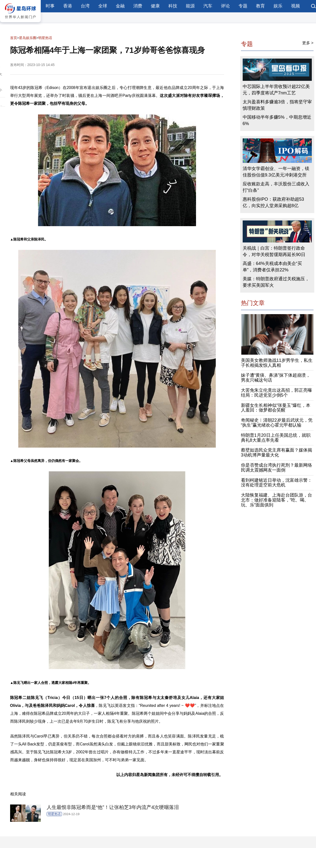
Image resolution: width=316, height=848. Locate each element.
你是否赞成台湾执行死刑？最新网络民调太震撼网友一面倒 (276, 468)
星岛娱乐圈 (27, 38)
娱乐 (278, 5)
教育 (260, 5)
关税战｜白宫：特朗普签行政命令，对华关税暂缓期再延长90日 (274, 251)
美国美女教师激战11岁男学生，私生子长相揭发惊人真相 (277, 363)
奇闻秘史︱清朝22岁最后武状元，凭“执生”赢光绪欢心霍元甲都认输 (277, 423)
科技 (172, 5)
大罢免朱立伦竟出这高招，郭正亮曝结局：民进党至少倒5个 (276, 393)
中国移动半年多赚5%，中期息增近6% (277, 120)
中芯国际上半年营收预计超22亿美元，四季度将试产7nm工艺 (276, 89)
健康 (155, 5)
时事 (50, 5)
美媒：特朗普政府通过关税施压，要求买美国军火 (276, 282)
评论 (225, 5)
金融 (120, 5)
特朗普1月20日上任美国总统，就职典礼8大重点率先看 (276, 438)
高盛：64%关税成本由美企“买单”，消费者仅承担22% (272, 266)
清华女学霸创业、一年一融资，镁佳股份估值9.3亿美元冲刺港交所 (276, 171)
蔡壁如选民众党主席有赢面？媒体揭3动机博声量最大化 (276, 452)
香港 (67, 5)
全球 (102, 5)
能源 (190, 5)
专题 (242, 5)
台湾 (85, 5)
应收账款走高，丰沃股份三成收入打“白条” (276, 187)
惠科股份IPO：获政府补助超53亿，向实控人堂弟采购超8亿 (273, 202)
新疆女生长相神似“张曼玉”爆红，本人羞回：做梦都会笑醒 (276, 408)
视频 (295, 5)
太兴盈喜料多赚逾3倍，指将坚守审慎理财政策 (277, 105)
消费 (137, 5)
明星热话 (45, 38)
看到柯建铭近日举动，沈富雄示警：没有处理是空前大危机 (276, 483)
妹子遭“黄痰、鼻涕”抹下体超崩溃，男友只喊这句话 (276, 378)
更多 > (308, 43)
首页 (13, 38)
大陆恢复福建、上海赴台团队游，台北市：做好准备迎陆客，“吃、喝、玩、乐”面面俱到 (276, 500)
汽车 (207, 5)
